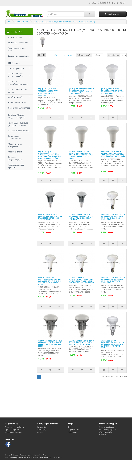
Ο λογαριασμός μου (106, 427)
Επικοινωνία (41, 427)
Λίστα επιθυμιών (105, 432)
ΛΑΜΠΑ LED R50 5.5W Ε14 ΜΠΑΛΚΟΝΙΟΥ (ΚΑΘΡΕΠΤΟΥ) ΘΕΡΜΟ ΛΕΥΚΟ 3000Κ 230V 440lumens (81, 217)
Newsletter (103, 435)
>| (52, 377)
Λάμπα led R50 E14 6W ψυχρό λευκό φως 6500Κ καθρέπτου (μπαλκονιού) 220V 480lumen (112, 91)
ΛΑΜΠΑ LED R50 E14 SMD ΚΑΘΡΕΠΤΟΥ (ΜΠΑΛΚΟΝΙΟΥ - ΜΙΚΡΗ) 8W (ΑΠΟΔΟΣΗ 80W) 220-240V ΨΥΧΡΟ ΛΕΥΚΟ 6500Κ (113, 154)
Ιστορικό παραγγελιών (107, 429)
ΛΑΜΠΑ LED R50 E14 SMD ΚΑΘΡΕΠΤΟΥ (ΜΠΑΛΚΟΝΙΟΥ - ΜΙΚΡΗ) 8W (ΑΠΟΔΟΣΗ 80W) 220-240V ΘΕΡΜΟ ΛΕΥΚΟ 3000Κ (81, 154)
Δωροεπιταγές (73, 429)
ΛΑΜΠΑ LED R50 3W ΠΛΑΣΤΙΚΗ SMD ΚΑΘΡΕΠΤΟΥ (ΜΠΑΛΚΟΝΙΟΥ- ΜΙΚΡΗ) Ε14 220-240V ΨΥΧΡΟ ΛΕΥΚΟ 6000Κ (81, 280)
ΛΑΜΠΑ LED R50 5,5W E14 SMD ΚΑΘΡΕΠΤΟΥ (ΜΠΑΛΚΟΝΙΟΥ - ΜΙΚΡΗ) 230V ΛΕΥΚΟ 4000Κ (81, 342)
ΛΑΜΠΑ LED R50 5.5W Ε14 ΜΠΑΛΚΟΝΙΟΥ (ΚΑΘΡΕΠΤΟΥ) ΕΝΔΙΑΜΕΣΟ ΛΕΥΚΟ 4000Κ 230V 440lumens (50, 217)
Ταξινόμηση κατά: (83, 55)
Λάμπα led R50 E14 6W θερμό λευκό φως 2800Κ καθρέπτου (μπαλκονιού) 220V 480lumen (81, 91)
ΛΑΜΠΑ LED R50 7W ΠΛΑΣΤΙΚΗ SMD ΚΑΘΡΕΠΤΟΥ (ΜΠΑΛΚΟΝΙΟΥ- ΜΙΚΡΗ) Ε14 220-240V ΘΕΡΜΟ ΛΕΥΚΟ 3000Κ (112, 344)
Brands (70, 427)
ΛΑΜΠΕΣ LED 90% (21, 22)
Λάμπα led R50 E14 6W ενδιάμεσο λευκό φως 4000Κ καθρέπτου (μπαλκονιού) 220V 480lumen (48, 91)
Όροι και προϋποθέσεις (14, 427)
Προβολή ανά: (113, 55)
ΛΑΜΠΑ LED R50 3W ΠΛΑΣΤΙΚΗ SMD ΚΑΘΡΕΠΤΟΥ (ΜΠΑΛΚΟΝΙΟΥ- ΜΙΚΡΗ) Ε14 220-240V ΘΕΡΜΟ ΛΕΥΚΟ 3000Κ (50, 281)
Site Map (40, 432)
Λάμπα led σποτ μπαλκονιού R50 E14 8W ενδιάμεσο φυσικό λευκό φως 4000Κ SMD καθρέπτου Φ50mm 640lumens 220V (50, 154)
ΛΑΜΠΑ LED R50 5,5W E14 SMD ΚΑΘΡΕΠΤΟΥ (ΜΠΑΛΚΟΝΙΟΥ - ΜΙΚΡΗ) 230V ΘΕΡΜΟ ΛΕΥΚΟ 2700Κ (50, 343)
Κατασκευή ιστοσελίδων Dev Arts (33, 455)
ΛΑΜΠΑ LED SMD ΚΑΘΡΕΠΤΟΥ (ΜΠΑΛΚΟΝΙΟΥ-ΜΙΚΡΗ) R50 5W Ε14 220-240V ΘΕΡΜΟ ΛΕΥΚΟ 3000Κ (113, 217)
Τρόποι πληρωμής (12, 429)
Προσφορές (72, 432)
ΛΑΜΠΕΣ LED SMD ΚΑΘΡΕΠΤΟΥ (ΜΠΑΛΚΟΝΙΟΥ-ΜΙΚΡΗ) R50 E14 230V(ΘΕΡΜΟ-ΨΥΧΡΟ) (64, 22)
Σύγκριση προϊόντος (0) (63, 55)
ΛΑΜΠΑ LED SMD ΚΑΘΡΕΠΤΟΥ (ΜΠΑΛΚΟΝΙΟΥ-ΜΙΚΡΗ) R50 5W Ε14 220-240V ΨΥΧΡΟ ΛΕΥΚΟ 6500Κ (113, 280)
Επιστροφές (41, 429)
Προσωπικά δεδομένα (13, 432)
